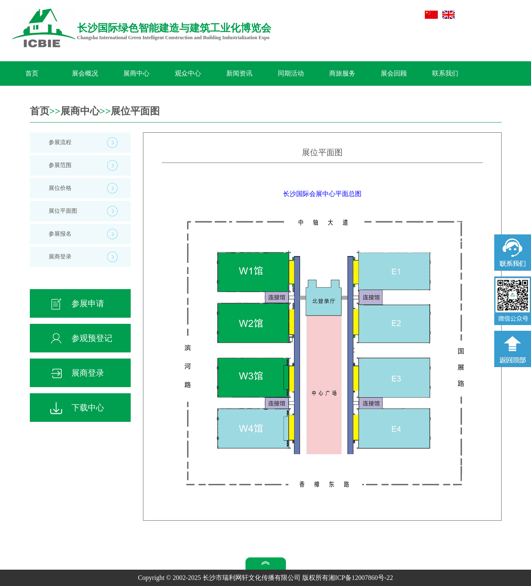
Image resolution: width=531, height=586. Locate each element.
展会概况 (85, 73)
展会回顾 (394, 73)
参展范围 (60, 165)
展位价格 (60, 188)
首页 (31, 73)
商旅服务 (342, 73)
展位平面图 (135, 111)
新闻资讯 (239, 73)
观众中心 (188, 73)
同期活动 (291, 73)
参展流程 (60, 142)
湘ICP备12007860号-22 (360, 577)
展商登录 (60, 257)
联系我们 (445, 73)
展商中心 (136, 73)
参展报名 (60, 234)
